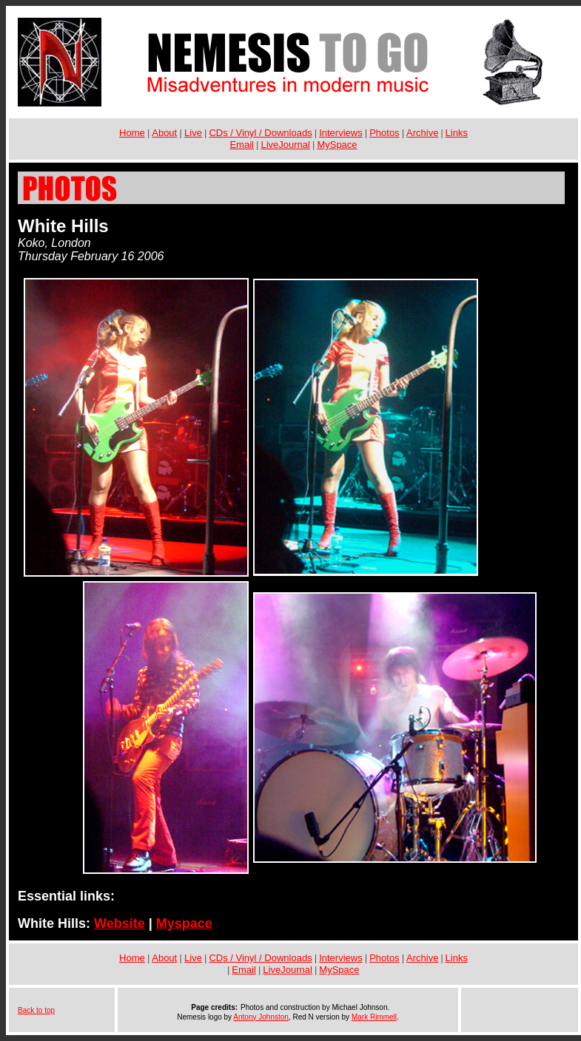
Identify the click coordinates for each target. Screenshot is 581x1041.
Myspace (184, 923)
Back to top (36, 1010)
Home (132, 132)
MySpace (337, 144)
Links (457, 132)
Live (193, 132)
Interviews (341, 132)
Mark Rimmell (374, 1017)
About (164, 132)
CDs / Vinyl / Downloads (260, 132)
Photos (384, 132)
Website (119, 923)
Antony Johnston (261, 1017)
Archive (422, 132)
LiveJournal (285, 144)
